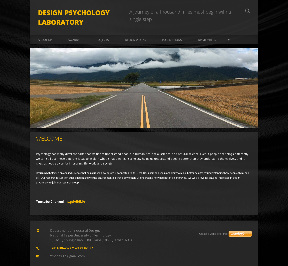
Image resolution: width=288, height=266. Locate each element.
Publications (172, 40)
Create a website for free (213, 233)
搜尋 (247, 11)
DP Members (207, 40)
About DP (45, 40)
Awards (74, 40)
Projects (102, 40)
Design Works (135, 40)
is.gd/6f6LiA (75, 201)
